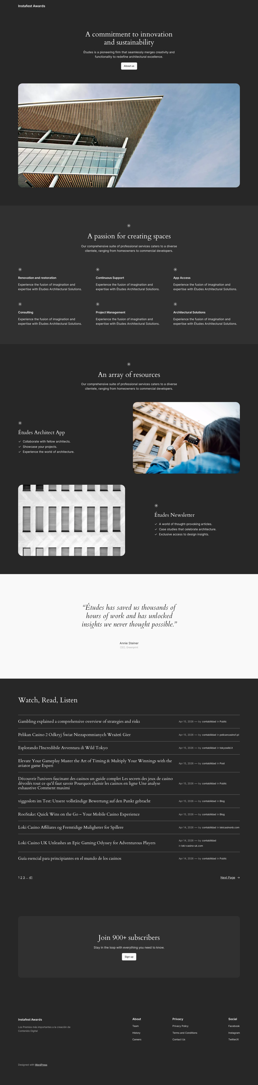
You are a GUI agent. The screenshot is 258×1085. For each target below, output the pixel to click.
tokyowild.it (226, 747)
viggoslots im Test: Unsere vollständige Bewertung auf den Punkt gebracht (84, 801)
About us (129, 65)
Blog (222, 801)
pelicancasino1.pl (229, 734)
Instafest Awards (31, 6)
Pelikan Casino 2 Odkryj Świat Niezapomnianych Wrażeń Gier (74, 735)
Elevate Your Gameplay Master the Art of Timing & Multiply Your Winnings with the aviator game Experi (95, 763)
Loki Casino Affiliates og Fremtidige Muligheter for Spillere (71, 827)
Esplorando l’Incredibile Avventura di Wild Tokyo (63, 748)
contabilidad (209, 721)
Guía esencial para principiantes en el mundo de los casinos (69, 858)
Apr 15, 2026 (186, 721)
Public (223, 721)
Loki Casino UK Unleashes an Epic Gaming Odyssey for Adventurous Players (86, 843)
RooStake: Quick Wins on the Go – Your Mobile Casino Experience (79, 814)
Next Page (230, 877)
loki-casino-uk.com (192, 845)
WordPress (41, 1064)
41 (30, 877)
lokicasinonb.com (229, 827)
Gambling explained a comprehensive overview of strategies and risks (79, 721)
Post (222, 763)
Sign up (129, 956)
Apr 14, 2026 (186, 827)
